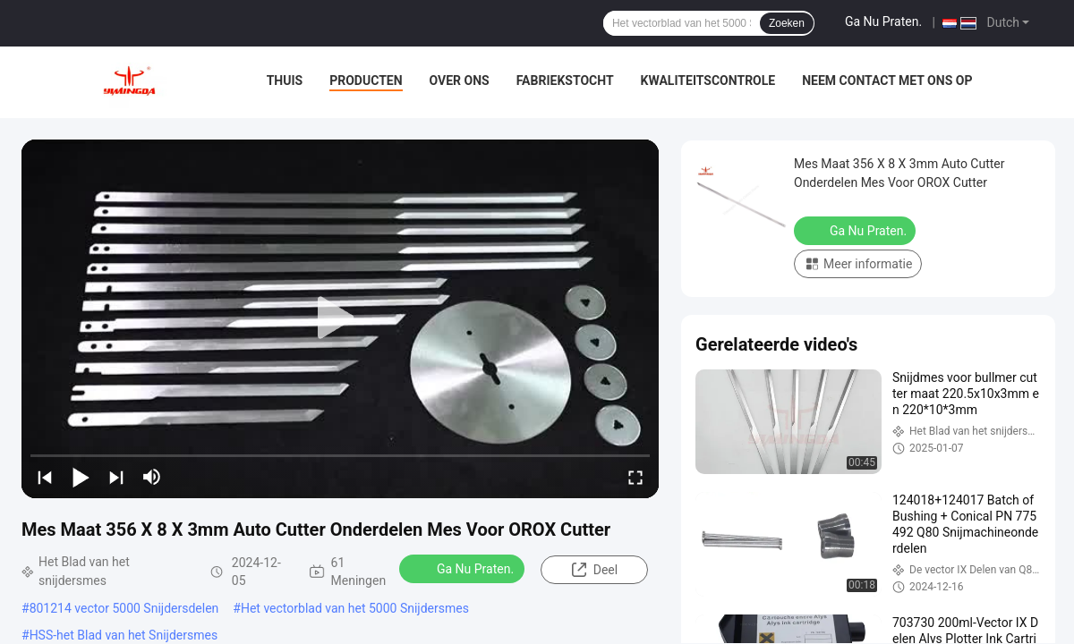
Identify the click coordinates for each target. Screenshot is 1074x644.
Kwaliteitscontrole (708, 80)
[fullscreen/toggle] (635, 476)
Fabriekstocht (565, 80)
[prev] (45, 476)
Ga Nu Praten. (883, 21)
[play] (340, 318)
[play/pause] (80, 476)
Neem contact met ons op (887, 80)
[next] (116, 476)
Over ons (460, 80)
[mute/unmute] (152, 476)
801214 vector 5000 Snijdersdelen (124, 608)
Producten (365, 80)
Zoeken (787, 23)
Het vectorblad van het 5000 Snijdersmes (355, 608)
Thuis (285, 80)
